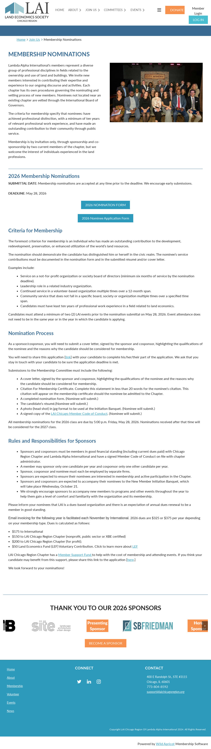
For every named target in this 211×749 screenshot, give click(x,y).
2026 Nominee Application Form (105, 218)
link (68, 357)
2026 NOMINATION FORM (105, 205)
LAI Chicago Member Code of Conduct (79, 413)
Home (21, 39)
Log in (198, 20)
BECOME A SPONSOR (105, 643)
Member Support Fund (75, 555)
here (130, 560)
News (10, 711)
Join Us (34, 39)
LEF (135, 546)
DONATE (177, 10)
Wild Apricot (165, 744)
